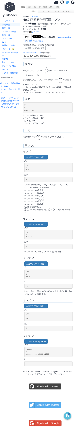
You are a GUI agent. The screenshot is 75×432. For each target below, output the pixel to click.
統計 (51, 7)
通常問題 (35, 16)
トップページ (8, 21)
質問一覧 (6, 35)
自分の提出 (38, 41)
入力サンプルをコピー (36, 157)
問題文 (34, 11)
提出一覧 (6, 28)
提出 (29, 7)
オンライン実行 (9, 65)
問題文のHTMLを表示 (34, 48)
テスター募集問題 (10, 72)
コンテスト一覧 (9, 31)
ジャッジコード (53, 11)
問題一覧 (6, 24)
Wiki (4, 42)
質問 (45, 7)
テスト (42, 11)
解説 (57, 7)
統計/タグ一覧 (8, 45)
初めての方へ (8, 62)
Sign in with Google (44, 423)
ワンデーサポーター (10, 54)
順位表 (29, 41)
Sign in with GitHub (44, 386)
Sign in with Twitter (44, 405)
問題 (23, 7)
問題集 (5, 58)
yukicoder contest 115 (32, 52)
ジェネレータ (67, 11)
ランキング (7, 38)
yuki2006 (34, 31)
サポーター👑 (8, 49)
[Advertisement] (10, 116)
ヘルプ (5, 69)
